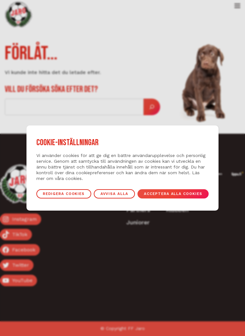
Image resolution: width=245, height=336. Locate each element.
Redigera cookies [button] (64, 193)
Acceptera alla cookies (173, 193)
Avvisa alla (114, 193)
